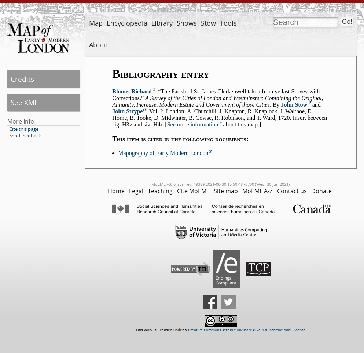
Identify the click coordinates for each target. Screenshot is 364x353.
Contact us (292, 191)
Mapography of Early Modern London (163, 153)
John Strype (127, 111)
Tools (228, 23)
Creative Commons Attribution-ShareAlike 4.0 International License (247, 330)
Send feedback (25, 135)
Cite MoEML (193, 191)
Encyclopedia (127, 23)
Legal (136, 191)
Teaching (160, 191)
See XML (24, 102)
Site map (226, 191)
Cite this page (23, 129)
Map (96, 23)
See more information (192, 124)
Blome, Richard (132, 91)
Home (116, 191)
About (98, 44)
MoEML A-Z (257, 191)
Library (162, 23)
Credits (22, 79)
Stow (208, 23)
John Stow (294, 105)
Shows (187, 23)
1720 (284, 118)
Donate (321, 191)
